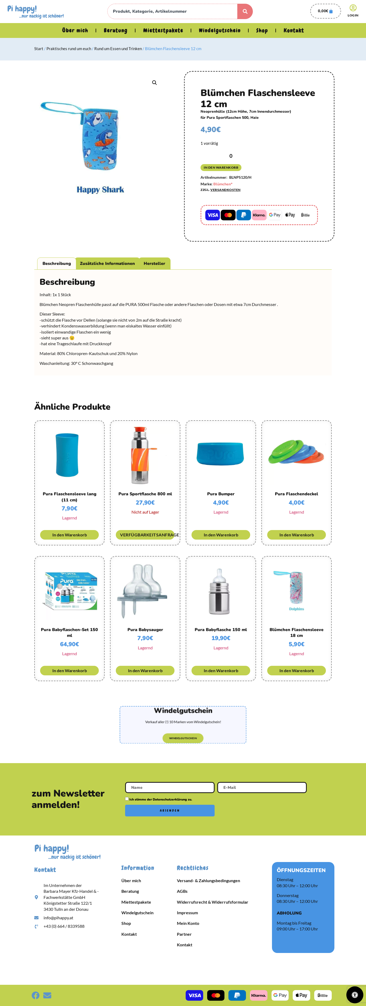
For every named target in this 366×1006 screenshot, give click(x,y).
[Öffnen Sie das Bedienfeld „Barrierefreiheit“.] (354, 994)
